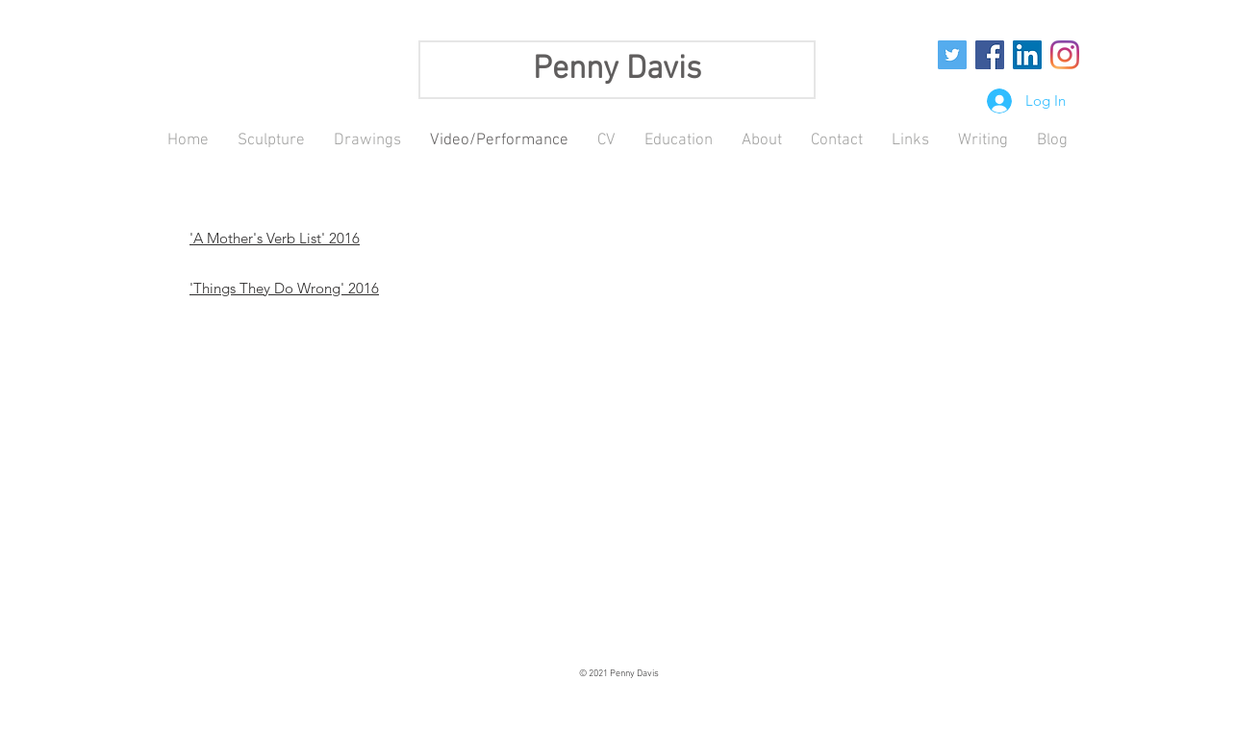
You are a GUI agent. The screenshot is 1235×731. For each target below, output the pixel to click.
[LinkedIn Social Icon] (1027, 54)
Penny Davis (617, 69)
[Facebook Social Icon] (989, 54)
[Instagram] (1064, 54)
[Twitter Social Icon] (952, 54)
